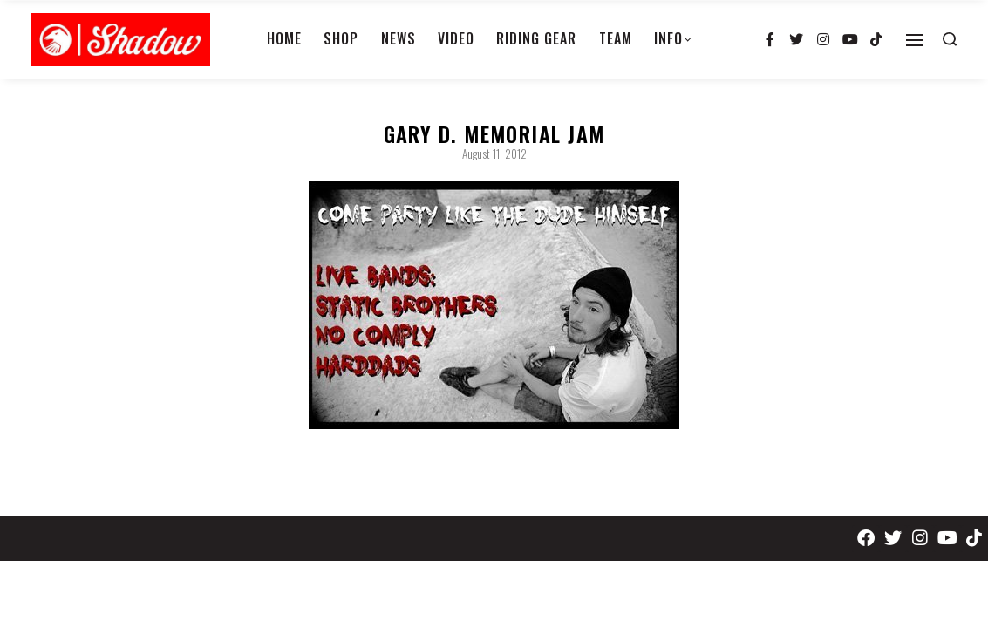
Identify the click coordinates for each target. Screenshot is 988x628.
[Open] (914, 40)
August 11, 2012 (494, 153)
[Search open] (949, 39)
